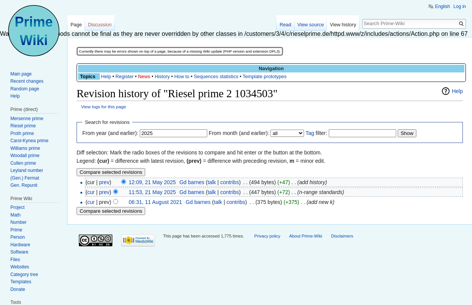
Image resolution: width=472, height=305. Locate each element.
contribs (229, 182)
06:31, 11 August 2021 (155, 202)
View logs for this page (103, 106)
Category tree (24, 274)
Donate (17, 289)
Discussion (100, 24)
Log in (459, 6)
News (144, 76)
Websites (19, 267)
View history (343, 24)
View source (311, 24)
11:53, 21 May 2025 (152, 192)
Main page (21, 74)
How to (181, 76)
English (442, 6)
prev (104, 182)
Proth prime (22, 133)
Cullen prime (23, 163)
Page (76, 24)
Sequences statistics (216, 76)
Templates (20, 281)
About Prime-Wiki (305, 236)
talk (212, 182)
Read (285, 24)
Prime (16, 230)
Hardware (20, 244)
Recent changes (26, 81)
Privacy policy (267, 236)
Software (19, 252)
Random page (24, 89)
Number (18, 222)
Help (106, 76)
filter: (316, 133)
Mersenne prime (26, 118)
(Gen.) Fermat (24, 178)
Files (15, 259)
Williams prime (25, 148)
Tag (310, 133)
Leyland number (26, 170)
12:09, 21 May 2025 (152, 182)
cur (90, 192)
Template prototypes (264, 76)
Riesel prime (23, 125)
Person (17, 237)
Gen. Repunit (23, 185)
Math (15, 215)
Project (17, 207)
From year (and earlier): (110, 133)
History (162, 76)
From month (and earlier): (239, 133)
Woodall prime (24, 155)
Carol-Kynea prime (29, 140)
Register (124, 76)
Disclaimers (342, 236)
